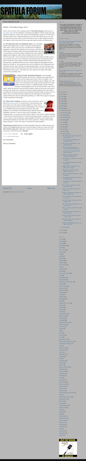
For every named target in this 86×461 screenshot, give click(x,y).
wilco (60, 394)
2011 (62, 96)
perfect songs (15, 136)
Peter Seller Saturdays (65, 343)
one (52, 31)
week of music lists (64, 367)
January (64, 227)
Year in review (63, 286)
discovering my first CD (14, 103)
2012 (62, 94)
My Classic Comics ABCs (66, 281)
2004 (62, 232)
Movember (62, 375)
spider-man (62, 316)
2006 (62, 108)
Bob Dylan (62, 298)
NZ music (61, 326)
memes (61, 284)
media (60, 271)
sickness (61, 296)
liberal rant (62, 288)
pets (60, 358)
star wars (61, 362)
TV (60, 267)
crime (60, 428)
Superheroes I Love (64, 303)
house (60, 311)
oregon (61, 305)
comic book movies (64, 273)
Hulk (60, 345)
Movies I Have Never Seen (66, 341)
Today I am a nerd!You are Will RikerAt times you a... (70, 170)
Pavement (62, 422)
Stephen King (62, 348)
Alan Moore (62, 369)
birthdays (61, 292)
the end (61, 435)
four (11, 33)
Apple (60, 414)
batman (61, 309)
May (63, 126)
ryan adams (62, 360)
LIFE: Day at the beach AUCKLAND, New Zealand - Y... (72, 136)
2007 (62, 106)
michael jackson (63, 405)
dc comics (61, 431)
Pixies (60, 377)
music (9, 136)
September (65, 117)
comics (61, 243)
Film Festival (62, 371)
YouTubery (62, 318)
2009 (62, 101)
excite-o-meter (63, 384)
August (64, 119)
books (60, 247)
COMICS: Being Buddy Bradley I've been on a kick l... (71, 223)
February (65, 133)
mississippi (62, 320)
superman (61, 390)
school (61, 409)
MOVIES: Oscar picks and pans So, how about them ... (71, 219)
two (4, 33)
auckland (61, 260)
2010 (62, 99)
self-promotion (63, 313)
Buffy (60, 301)
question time (62, 407)
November (65, 112)
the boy (61, 252)
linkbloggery (62, 354)
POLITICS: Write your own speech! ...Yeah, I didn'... (71, 216)
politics (61, 258)
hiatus (60, 333)
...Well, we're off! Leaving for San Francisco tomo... (71, 151)
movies (61, 241)
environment (62, 350)
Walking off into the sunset (66, 81)
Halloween (62, 373)
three (7, 33)
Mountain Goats (63, 339)
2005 (62, 230)
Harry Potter (62, 420)
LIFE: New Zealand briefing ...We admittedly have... (71, 144)
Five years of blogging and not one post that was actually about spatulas (71, 42)
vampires (61, 411)
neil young (62, 335)
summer (61, 365)
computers (62, 426)
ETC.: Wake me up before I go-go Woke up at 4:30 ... (71, 185)
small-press (62, 433)
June (63, 124)
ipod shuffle (62, 279)
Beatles (61, 328)
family (60, 294)
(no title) (61, 52)
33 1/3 (61, 337)
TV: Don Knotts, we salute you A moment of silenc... (70, 140)
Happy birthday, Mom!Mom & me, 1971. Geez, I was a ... (71, 166)
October (64, 115)
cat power (61, 380)
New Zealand (62, 245)
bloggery (61, 262)
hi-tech (61, 352)
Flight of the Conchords (65, 397)
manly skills (62, 386)
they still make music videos (66, 392)
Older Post (51, 188)
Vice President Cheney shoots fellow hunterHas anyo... (72, 178)
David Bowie (62, 290)
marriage (61, 403)
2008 (62, 103)
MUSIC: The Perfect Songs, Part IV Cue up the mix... (71, 212)
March (64, 131)
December (65, 110)
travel (60, 256)
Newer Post (7, 188)
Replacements (63, 399)
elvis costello (62, 382)
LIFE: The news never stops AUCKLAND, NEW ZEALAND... (71, 148)
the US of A (62, 250)
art (60, 330)
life (60, 254)
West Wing (62, 424)
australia (61, 307)
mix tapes (61, 356)
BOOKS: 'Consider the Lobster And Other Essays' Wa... (71, 193)
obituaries (61, 269)
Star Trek (61, 401)
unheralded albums (64, 322)
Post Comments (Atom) (17, 192)
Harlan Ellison (63, 418)
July (63, 122)
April (63, 129)
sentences (62, 388)
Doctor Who (62, 416)
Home (29, 188)
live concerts (62, 264)
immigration (62, 277)
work (60, 275)
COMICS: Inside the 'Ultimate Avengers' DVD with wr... (70, 155)
